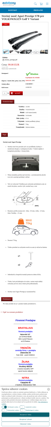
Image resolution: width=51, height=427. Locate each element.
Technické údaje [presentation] (8, 101)
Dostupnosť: (5, 73)
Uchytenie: (21, 121)
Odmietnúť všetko (25, 424)
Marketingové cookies (32, 410)
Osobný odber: (6, 84)
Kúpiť (17, 93)
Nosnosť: (22, 124)
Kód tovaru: (5, 87)
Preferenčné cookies (13, 410)
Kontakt (12, 10)
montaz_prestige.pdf (11, 60)
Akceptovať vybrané (25, 419)
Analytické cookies (30, 407)
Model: (22, 112)
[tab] (7, 102)
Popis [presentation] (4, 135)
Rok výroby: (20, 118)
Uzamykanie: (20, 127)
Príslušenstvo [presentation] (7, 299)
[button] (46, 38)
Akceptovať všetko (25, 414)
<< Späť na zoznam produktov (12, 312)
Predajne (38, 10)
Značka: (22, 109)
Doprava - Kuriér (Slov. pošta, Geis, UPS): (13, 81)
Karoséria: (21, 115)
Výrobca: (22, 106)
